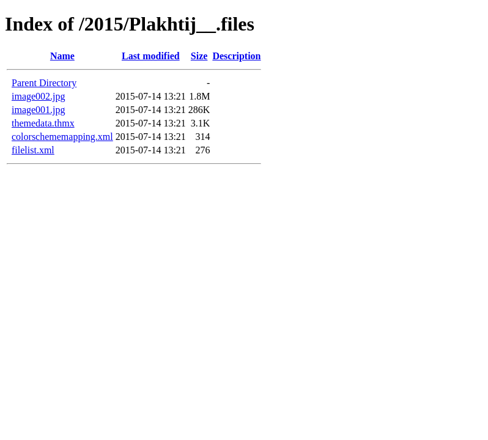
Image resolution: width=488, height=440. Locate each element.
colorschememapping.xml (62, 136)
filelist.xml (33, 150)
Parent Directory (44, 83)
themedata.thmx (43, 123)
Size (199, 56)
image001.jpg (38, 110)
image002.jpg (38, 96)
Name (62, 56)
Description (236, 56)
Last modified (151, 56)
